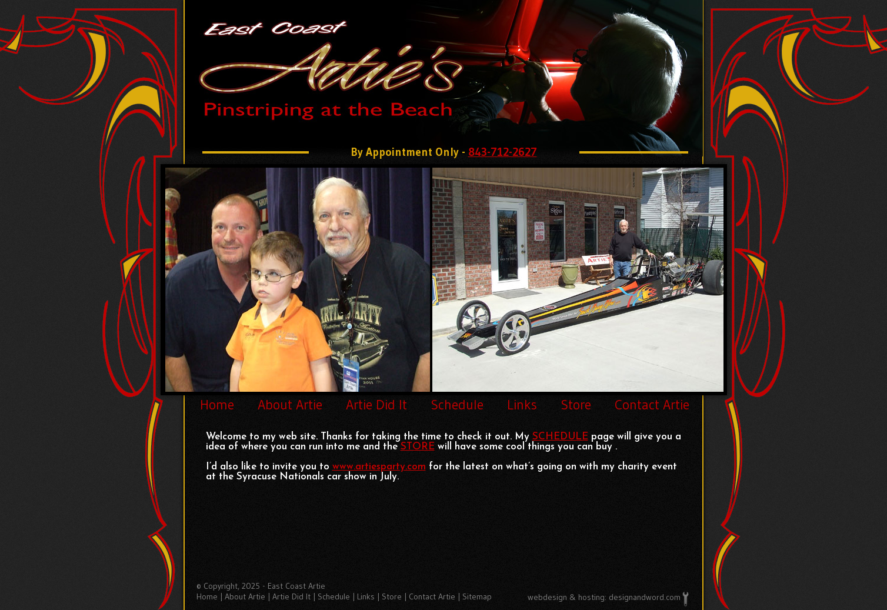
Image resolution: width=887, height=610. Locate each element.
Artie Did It (376, 404)
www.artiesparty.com (379, 467)
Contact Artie (652, 404)
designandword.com (645, 597)
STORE (418, 447)
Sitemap (477, 596)
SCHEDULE (560, 437)
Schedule (457, 404)
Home (217, 404)
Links (522, 404)
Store (576, 404)
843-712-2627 (502, 152)
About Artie (290, 404)
